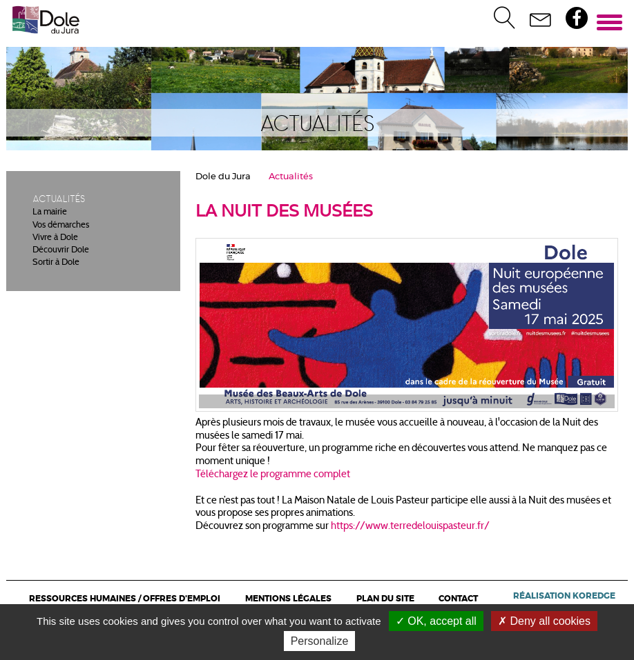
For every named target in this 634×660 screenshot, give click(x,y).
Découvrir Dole (60, 250)
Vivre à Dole (55, 238)
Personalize (320, 641)
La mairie (49, 212)
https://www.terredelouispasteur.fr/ (410, 526)
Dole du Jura (223, 176)
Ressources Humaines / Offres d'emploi (124, 598)
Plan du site (385, 598)
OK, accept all (436, 621)
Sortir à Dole (55, 263)
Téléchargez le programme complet (272, 475)
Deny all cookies (544, 621)
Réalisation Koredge (564, 596)
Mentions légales (288, 598)
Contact (458, 598)
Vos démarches (60, 225)
